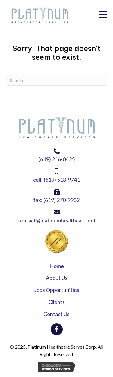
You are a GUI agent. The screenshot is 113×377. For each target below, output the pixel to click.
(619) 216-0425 (57, 159)
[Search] (56, 80)
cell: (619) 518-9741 (56, 179)
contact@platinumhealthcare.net (56, 220)
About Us (56, 277)
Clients (56, 302)
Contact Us (56, 314)
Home (56, 266)
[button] (57, 329)
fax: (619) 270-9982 (56, 199)
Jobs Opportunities (56, 289)
